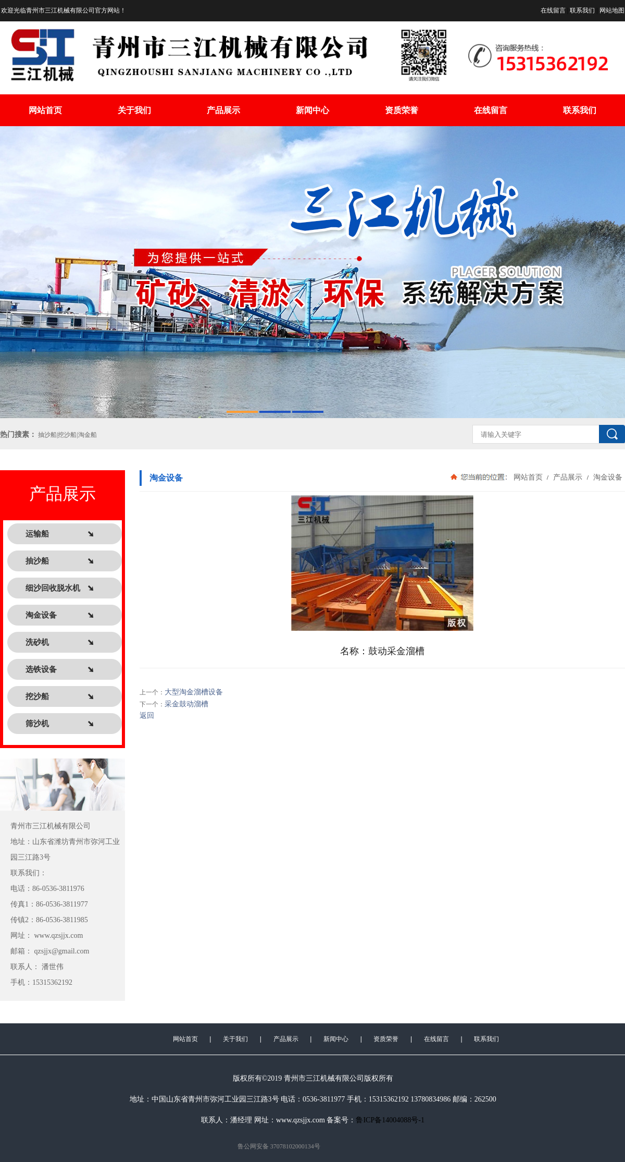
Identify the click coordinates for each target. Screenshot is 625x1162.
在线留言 (553, 10)
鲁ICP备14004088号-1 (390, 1120)
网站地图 (611, 10)
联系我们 (582, 10)
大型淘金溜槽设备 (194, 692)
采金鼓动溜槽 (186, 704)
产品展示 (223, 110)
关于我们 (134, 110)
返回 (147, 715)
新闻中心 (312, 110)
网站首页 (45, 110)
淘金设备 (606, 477)
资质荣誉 (401, 110)
